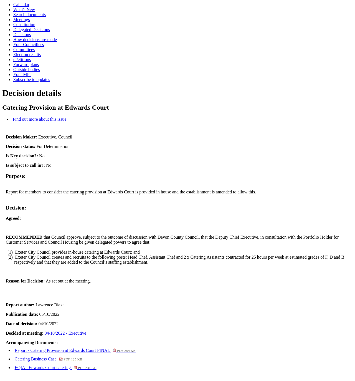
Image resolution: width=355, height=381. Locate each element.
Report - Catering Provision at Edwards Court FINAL (75, 350)
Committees (24, 49)
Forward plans (26, 64)
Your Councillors (28, 44)
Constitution (24, 24)
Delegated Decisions (31, 29)
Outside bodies (26, 69)
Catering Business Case (48, 359)
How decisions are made (35, 39)
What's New (24, 9)
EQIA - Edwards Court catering (56, 367)
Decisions (22, 34)
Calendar (21, 4)
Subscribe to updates (31, 79)
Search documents (29, 14)
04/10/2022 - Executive (65, 333)
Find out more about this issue (39, 119)
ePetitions (22, 59)
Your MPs (22, 74)
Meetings (21, 19)
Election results (27, 54)
